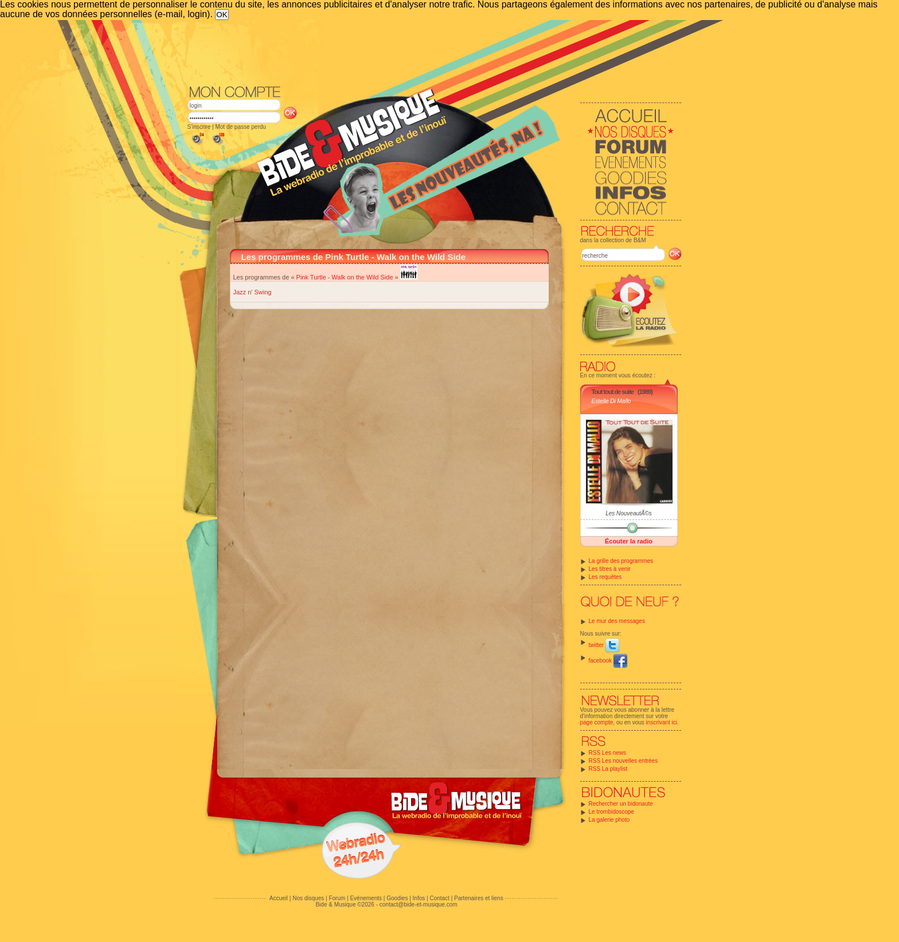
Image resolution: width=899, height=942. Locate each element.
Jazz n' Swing (252, 292)
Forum (337, 898)
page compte (596, 722)
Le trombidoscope (612, 812)
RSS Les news (608, 753)
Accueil (278, 898)
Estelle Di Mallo (611, 401)
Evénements (366, 898)
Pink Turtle (311, 277)
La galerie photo (609, 820)
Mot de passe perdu (240, 127)
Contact (439, 898)
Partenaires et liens (478, 898)
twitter (604, 645)
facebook (608, 660)
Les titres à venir (610, 569)
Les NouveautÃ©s (628, 513)
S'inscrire (199, 127)
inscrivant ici (661, 722)
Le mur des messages (617, 621)
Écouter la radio (628, 541)
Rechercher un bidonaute (621, 804)
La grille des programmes (621, 561)
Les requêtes (605, 577)
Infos (419, 898)
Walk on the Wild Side (362, 277)
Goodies (397, 898)
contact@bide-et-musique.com (419, 904)
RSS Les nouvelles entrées (623, 761)
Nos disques (308, 898)
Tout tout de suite (613, 391)
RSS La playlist (608, 769)
